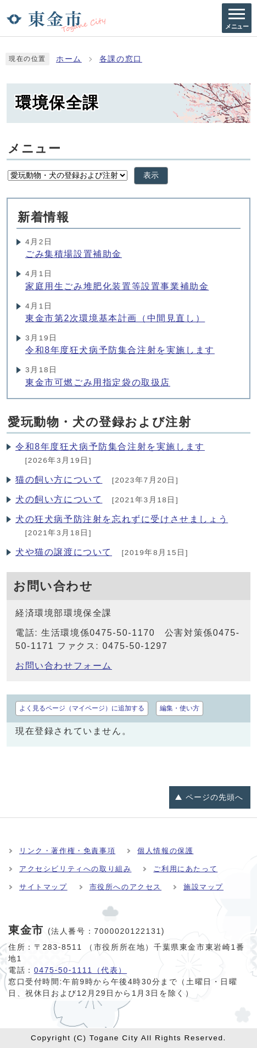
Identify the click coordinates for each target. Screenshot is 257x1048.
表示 (151, 175)
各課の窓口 (120, 59)
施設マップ (203, 887)
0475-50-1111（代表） (80, 970)
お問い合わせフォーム (63, 665)
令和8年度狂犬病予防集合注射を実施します (120, 350)
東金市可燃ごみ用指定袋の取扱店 (97, 382)
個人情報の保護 (165, 851)
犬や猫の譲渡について (63, 552)
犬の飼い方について (58, 499)
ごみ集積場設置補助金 (73, 254)
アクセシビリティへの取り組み (75, 869)
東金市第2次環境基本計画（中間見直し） (115, 318)
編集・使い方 (179, 708)
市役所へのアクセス (125, 887)
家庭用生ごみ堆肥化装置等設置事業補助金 (117, 286)
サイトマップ (43, 887)
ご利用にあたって (185, 869)
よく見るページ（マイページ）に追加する (81, 708)
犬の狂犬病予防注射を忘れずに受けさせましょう (121, 519)
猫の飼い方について (58, 479)
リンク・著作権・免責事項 (67, 851)
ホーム (69, 59)
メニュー (34, 148)
